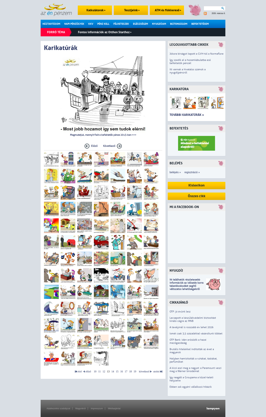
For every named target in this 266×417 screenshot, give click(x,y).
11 (99, 372)
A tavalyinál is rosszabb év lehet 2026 (191, 327)
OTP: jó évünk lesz (180, 311)
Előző (94, 146)
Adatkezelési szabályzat (58, 408)
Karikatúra (179, 89)
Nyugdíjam (159, 23)
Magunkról (80, 408)
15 (117, 372)
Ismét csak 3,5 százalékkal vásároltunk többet (196, 333)
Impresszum (97, 408)
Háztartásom (51, 23)
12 (104, 372)
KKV (90, 23)
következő (144, 372)
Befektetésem (200, 23)
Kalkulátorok (95, 10)
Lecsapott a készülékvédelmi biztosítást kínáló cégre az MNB (193, 319)
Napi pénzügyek (74, 23)
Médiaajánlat (114, 408)
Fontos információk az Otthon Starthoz (105, 32)
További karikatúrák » (187, 115)
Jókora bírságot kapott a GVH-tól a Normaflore (197, 53)
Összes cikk (196, 196)
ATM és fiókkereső (168, 10)
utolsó (156, 372)
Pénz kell (103, 23)
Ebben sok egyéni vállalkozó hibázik (191, 386)
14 (112, 372)
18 (130, 372)
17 (126, 372)
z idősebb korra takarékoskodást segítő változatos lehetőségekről (186, 286)
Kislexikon (196, 185)
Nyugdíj (176, 271)
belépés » (175, 172)
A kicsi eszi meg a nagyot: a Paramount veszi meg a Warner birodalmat (195, 369)
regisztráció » (192, 172)
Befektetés (179, 128)
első (80, 372)
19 (135, 372)
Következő (109, 146)
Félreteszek (121, 23)
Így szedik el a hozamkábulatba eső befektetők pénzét (190, 61)
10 (95, 372)
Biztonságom (178, 23)
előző (88, 372)
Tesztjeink (132, 10)
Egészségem (140, 23)
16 (121, 372)
